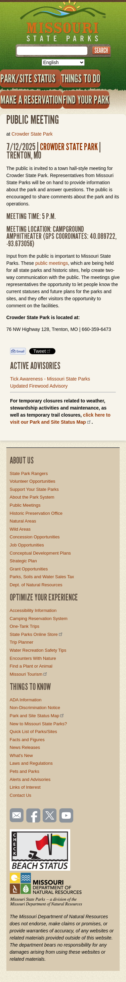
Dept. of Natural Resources (36, 584)
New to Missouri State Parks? (38, 723)
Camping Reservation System (39, 618)
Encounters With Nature (33, 658)
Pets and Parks (24, 771)
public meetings (51, 263)
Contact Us (20, 795)
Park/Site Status (30, 78)
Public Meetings (25, 505)
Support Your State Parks (34, 489)
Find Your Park (86, 99)
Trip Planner (21, 642)
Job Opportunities (27, 545)
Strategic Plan (23, 560)
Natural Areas (23, 521)
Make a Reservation (31, 99)
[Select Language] (63, 62)
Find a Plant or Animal (31, 666)
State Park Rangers (29, 473)
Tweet (42, 351)
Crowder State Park (31, 134)
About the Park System (32, 497)
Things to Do (80, 78)
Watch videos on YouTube (66, 816)
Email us (15, 815)
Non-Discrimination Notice (35, 707)
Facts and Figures (27, 739)
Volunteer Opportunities (32, 481)
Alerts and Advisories (30, 779)
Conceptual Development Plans (40, 553)
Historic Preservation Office (36, 513)
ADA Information (26, 699)
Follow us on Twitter (49, 816)
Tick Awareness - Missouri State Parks (50, 379)
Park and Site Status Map (37, 715)
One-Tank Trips (24, 626)
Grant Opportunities (29, 568)
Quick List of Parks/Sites (33, 731)
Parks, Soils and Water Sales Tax (42, 576)
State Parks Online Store (37, 634)
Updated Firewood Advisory (39, 386)
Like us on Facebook (33, 816)
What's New (21, 755)
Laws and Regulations (31, 763)
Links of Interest (25, 787)
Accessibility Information (33, 610)
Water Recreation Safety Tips (38, 650)
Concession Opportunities (35, 536)
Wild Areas (20, 529)
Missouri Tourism (29, 674)
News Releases (25, 747)
